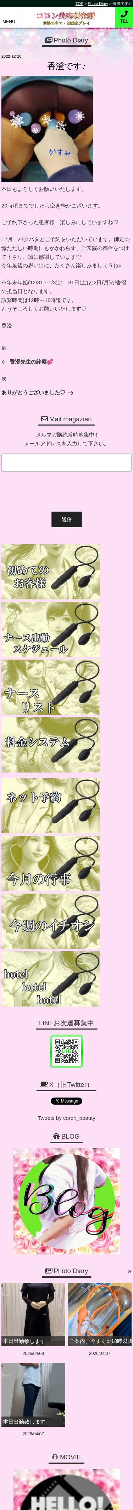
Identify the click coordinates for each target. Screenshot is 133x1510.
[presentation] (52, 490)
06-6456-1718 (69, 1327)
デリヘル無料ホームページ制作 (79, 1498)
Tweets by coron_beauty (66, 811)
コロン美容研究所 (66, 13)
